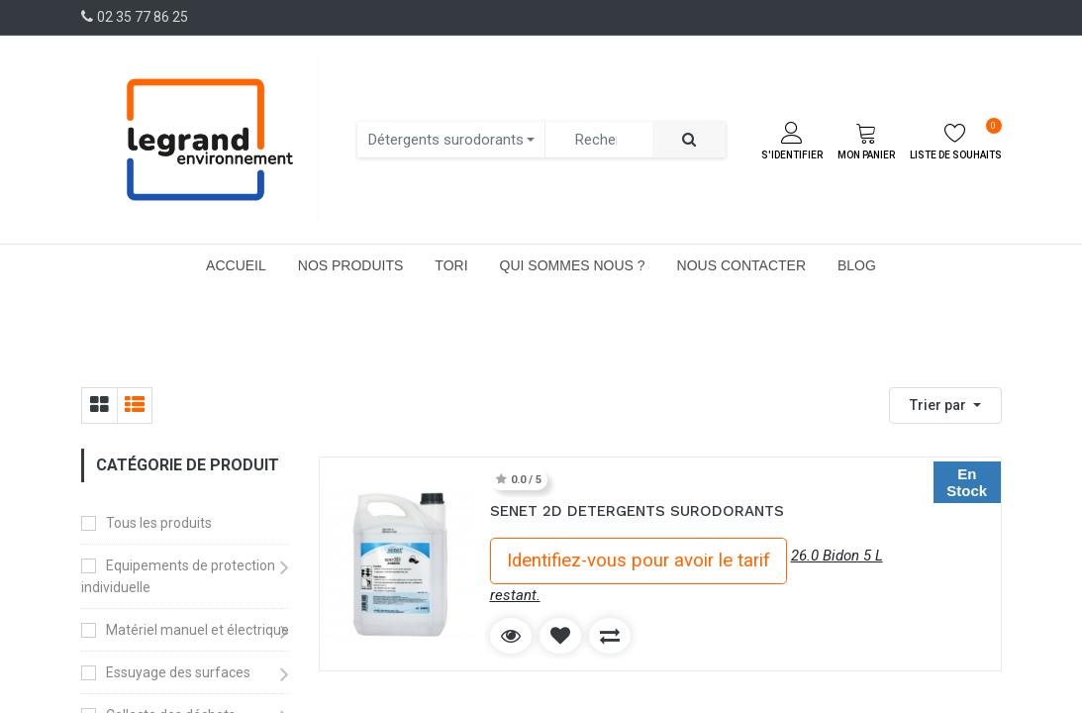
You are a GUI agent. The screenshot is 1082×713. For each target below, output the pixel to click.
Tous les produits (159, 523)
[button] (945, 405)
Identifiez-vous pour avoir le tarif (638, 560)
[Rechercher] (689, 140)
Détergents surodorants (446, 140)
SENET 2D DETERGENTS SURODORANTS (637, 511)
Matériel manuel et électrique (197, 630)
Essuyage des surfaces (178, 672)
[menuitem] (236, 265)
